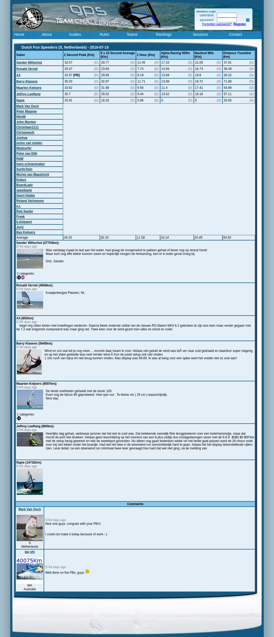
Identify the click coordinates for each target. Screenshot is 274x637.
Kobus (21, 180)
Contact (235, 34)
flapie (20, 100)
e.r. (18, 206)
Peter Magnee (26, 111)
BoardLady (24, 185)
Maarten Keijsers (29, 88)
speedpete (24, 190)
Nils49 (21, 117)
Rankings (164, 34)
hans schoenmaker (30, 164)
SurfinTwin (24, 169)
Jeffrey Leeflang (28, 94)
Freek (20, 216)
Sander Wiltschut (29, 62)
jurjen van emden (29, 143)
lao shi (30, 552)
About (47, 34)
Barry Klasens (27, 81)
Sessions (200, 34)
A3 (18, 75)
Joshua (21, 138)
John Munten (26, 122)
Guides (75, 34)
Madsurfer (24, 148)
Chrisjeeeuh (25, 132)
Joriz (20, 227)
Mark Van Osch (27, 106)
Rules (104, 34)
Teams (132, 34)
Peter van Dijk (26, 153)
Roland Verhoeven (30, 201)
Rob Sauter (24, 211)
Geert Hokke (25, 195)
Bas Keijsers (25, 232)
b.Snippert (24, 222)
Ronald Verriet (27, 69)
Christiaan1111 (27, 127)
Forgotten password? (217, 24)
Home (19, 34)
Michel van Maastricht (32, 174)
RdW (19, 159)
